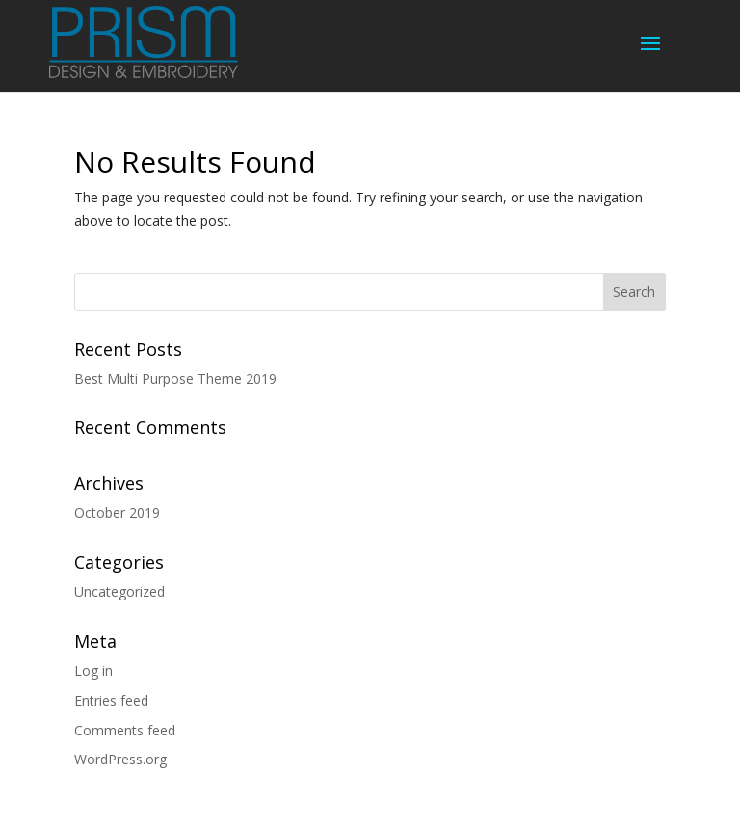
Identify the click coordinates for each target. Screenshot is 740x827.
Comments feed (124, 730)
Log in (93, 670)
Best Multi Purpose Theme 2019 (175, 378)
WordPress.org (120, 759)
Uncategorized (119, 591)
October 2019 (117, 512)
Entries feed (111, 700)
